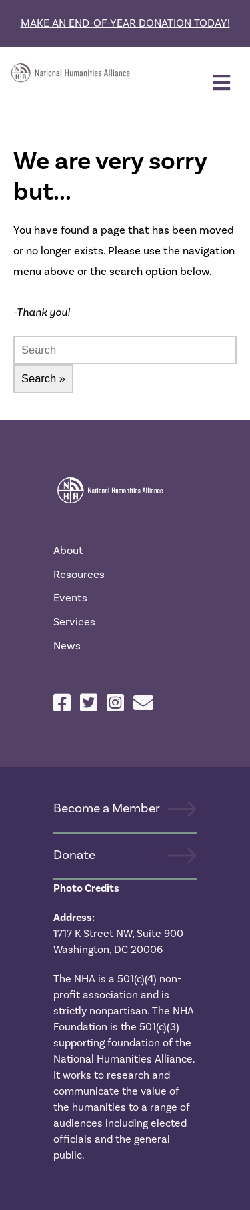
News (67, 646)
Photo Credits (86, 888)
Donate (74, 855)
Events (70, 598)
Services (74, 622)
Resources (79, 574)
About (68, 550)
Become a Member (106, 808)
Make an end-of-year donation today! (125, 23)
